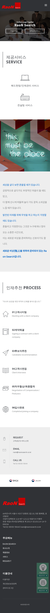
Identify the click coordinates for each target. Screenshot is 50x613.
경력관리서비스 (35, 31)
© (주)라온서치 (25, 605)
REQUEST (7, 561)
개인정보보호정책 (10, 584)
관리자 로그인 (8, 588)
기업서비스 (14, 31)
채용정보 (6, 552)
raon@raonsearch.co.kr (22, 452)
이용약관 (6, 579)
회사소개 (6, 548)
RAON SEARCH (9, 544)
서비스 (5, 557)
